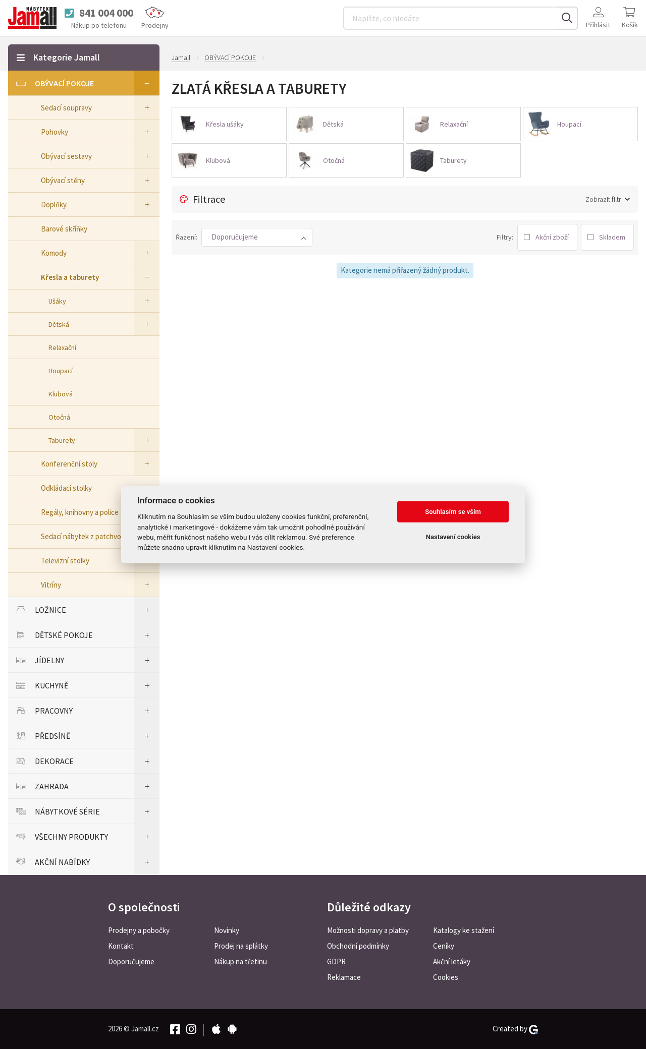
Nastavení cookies (453, 537)
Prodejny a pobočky (139, 930)
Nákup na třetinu (240, 961)
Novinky (226, 930)
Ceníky (443, 946)
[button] (256, 237)
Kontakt (121, 946)
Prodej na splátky (241, 946)
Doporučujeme (131, 961)
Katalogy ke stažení (463, 930)
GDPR (336, 961)
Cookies (445, 977)
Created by (515, 1028)
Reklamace (344, 977)
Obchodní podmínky (358, 946)
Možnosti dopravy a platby (368, 930)
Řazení (186, 237)
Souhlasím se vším (453, 511)
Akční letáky (451, 961)
